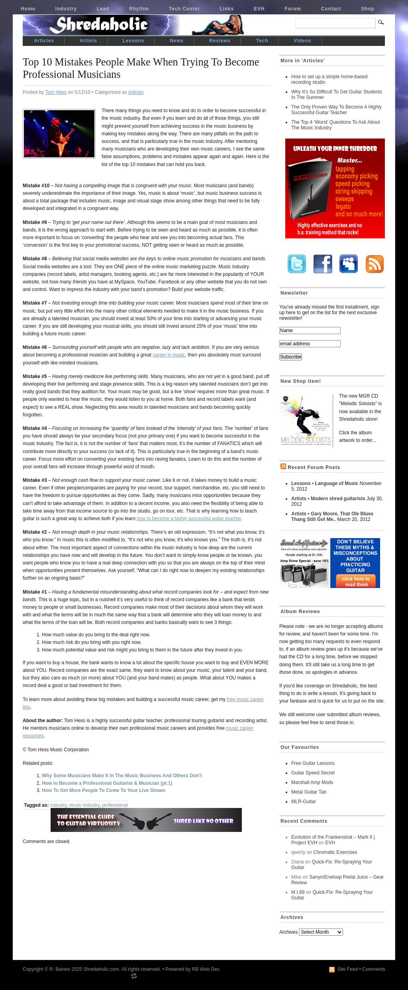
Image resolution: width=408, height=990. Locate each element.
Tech (262, 41)
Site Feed (347, 969)
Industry (66, 9)
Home (28, 9)
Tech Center (184, 9)
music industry (84, 805)
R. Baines (59, 969)
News (177, 41)
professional (115, 805)
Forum (292, 9)
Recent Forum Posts (314, 467)
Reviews (220, 41)
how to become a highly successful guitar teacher (189, 518)
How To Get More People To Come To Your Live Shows (103, 790)
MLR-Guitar (303, 801)
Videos (302, 41)
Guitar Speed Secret (313, 773)
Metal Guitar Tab (308, 792)
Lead (103, 9)
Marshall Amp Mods (312, 782)
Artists (88, 41)
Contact (331, 9)
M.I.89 (297, 892)
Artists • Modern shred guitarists (328, 498)
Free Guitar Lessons (313, 763)
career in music (169, 355)
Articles (44, 41)
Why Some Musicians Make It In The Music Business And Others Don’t (122, 775)
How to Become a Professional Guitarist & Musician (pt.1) (107, 783)
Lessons (134, 41)
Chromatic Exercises (335, 852)
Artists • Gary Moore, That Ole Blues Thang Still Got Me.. (332, 516)
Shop (367, 9)
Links (227, 9)
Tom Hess (55, 92)
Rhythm (139, 9)
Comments (373, 969)
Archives (288, 932)
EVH (259, 9)
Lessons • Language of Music (324, 483)
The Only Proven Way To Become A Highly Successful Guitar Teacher (336, 109)
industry (58, 805)
